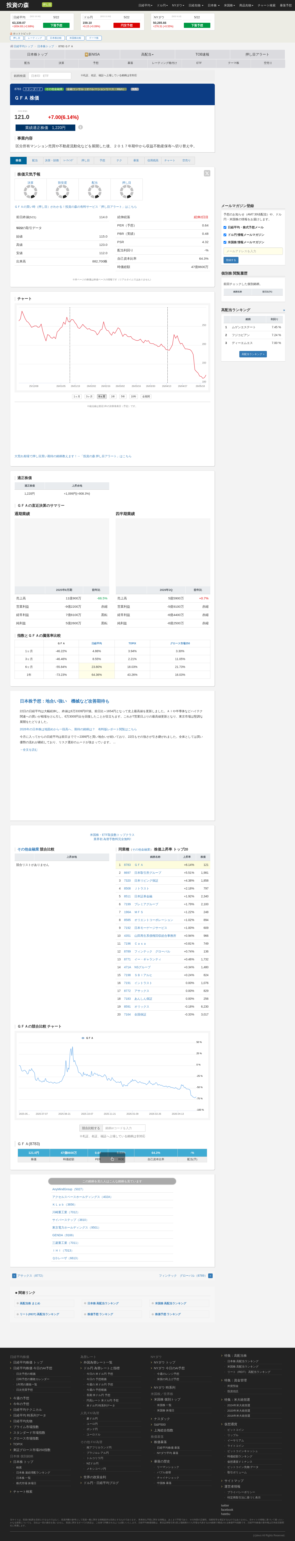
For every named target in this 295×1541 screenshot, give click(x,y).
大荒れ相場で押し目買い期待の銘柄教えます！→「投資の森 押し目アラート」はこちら (73, 456)
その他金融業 (54, 89)
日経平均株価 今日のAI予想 (32, 1367)
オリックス (141, 1006)
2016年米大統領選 (238, 1415)
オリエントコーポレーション (153, 920)
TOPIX (132, 643)
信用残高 (152, 160)
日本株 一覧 (23, 1477)
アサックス (141, 990)
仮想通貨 (230, 1423)
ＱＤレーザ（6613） (66, 1258)
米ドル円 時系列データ (101, 1405)
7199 (127, 904)
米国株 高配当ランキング (173, 1303)
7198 (127, 975)
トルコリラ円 (95, 1457)
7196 (127, 943)
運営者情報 (232, 1486)
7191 (127, 983)
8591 (127, 1006)
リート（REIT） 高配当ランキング (249, 1371)
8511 (127, 896)
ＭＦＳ (138, 912)
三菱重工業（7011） (66, 1243)
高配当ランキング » (253, 354)
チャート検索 (267, 5)
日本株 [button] (214, 5)
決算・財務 (52, 160)
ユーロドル (93, 1434)
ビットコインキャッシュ (242, 1450)
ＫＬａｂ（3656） (64, 1204)
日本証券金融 (143, 896)
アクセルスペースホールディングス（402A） (82, 1197)
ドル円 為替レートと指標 (102, 1367)
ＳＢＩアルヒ (143, 975)
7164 (127, 1014)
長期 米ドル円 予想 (98, 1394)
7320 (127, 880)
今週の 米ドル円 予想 (100, 1383)
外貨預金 (232, 1385)
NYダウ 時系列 (164, 1387)
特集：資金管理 (235, 1379)
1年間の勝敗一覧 (26, 1383)
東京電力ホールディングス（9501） (76, 1227)
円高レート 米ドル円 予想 (103, 1399)
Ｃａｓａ (140, 943)
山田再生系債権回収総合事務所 (155, 935)
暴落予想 (286, 5)
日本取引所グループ (147, 872)
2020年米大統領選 (238, 1410)
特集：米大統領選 (237, 1399)
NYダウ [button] (178, 5)
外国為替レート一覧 (98, 1361)
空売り (268, 63)
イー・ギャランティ (147, 959)
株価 (18, 160)
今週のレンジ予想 (168, 1373)
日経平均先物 (22, 1420)
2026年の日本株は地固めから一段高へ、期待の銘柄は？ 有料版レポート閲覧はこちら (78, 729)
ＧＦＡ (138, 864)
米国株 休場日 (165, 1409)
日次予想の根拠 (26, 1373)
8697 (127, 872)
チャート (169, 160)
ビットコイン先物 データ (243, 1466)
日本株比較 (56, 38)
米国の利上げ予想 (168, 1378)
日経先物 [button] (196, 5)
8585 (127, 920)
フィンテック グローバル (152, 951)
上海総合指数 (163, 1429)
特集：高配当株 (235, 1355)
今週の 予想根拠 (97, 1389)
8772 (127, 990)
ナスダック (162, 1418)
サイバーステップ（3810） (70, 1220)
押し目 (47, 4)
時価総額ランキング (239, 1456)
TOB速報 (202, 54)
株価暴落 (160, 1441)
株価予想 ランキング (102, 1313)
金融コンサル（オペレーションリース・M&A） (96, 89)
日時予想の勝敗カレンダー (32, 1378)
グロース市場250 (180, 643)
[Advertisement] (112, 430)
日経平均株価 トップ (28, 1361)
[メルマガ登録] (38, 4)
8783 (127, 864)
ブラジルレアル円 (98, 1452)
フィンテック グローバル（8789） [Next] (186, 1275)
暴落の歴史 (162, 1461)
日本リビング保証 (146, 880)
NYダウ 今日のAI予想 (169, 1367)
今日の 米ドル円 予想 (100, 1373)
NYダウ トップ (164, 1361)
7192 (127, 927)
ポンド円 (92, 1428)
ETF (199, 63)
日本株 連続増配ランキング (33, 1472)
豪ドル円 (92, 1418)
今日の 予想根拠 (97, 1378)
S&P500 (160, 1424)
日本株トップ (37, 54)
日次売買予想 (24, 1389)
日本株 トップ (23, 1461)
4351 (127, 935)
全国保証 (140, 1014)
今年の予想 (21, 1403)
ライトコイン (235, 1445)
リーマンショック (168, 1466)
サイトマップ (234, 1480)
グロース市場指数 (26, 1437)
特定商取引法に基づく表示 (244, 1496)
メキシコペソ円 (96, 1468)
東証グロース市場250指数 (32, 1449)
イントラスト (143, 983)
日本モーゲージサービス (150, 927)
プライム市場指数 (26, 1426)
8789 (127, 951)
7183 (127, 998)
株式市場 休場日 (26, 1482)
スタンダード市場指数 (29, 1432)
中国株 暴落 (164, 1482)
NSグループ (142, 967)
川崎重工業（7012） (66, 1212)
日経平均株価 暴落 (168, 1447)
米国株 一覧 (164, 1404)
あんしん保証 (143, 998)
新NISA (92, 54)
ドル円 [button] (162, 5)
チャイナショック (168, 1477)
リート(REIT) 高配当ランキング (42, 1313)
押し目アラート (257, 54)
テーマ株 (94, 38)
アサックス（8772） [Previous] (28, 1275)
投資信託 (232, 1390)
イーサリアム (235, 1440)
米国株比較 (75, 38)
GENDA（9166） (64, 1235)
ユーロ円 (92, 1423)
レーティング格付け (164, 63)
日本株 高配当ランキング (105, 1303)
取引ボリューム (237, 1471)
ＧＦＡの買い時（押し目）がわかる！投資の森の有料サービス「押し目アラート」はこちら (76, 206)
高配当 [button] (147, 54)
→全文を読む (29, 749)
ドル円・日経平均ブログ (101, 1482)
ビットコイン (235, 1429)
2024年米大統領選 (238, 1404)
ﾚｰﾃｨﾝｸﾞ (69, 160)
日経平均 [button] (145, 5)
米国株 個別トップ (167, 1399)
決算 (61, 63)
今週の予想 (21, 1397)
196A (127, 912)
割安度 (62, 189)
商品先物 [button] (246, 5)
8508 (127, 888)
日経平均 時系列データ (29, 1414)
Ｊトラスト (141, 888)
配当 (27, 63)
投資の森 (17, 5)
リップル (232, 1434)
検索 (19, 1466)
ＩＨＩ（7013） (63, 1250)
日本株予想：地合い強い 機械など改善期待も (64, 701)
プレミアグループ (146, 904)
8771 (127, 959)
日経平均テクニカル (27, 1409)
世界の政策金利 (95, 1476)
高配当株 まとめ (32, 1303)
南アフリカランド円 (99, 1446)
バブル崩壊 (164, 1472)
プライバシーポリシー (241, 1491)
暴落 (130, 63)
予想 (96, 63)
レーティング (35, 38)
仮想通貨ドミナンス (239, 1461)
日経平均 (97, 643)
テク (119, 160)
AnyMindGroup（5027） (68, 1189)
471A (127, 967)
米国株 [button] (229, 5)
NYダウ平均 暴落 (167, 1452)
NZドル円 (93, 1462)
